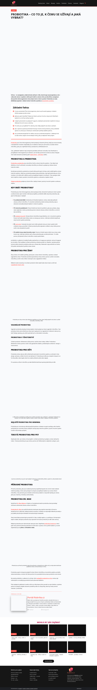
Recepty (53, 3)
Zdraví (47, 3)
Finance (70, 3)
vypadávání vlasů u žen (17, 265)
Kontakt (20, 688)
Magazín (82, 3)
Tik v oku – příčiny (14, 680)
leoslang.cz (83, 688)
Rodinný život (41, 3)
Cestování (75, 3)
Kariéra (58, 3)
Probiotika (14, 142)
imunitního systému (48, 101)
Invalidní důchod (33, 672)
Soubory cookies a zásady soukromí (30, 688)
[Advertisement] (48, 31)
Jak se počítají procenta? (53, 676)
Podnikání (64, 3)
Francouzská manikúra (53, 674)
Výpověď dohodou (14, 674)
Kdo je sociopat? (33, 674)
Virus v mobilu (32, 678)
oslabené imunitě (20, 216)
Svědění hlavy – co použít (35, 676)
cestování (18, 224)
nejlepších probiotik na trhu (44, 578)
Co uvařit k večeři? (52, 678)
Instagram (45, 609)
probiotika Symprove (50, 523)
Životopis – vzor (14, 678)
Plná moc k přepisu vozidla (16, 672)
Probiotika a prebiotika (17, 163)
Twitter (30, 609)
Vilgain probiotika (16, 181)
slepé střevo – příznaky (36, 154)
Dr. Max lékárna (21, 503)
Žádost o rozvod (14, 676)
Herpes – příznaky (33, 680)
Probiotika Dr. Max (16, 509)
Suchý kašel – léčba (52, 672)
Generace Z (50, 680)
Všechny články (48, 661)
